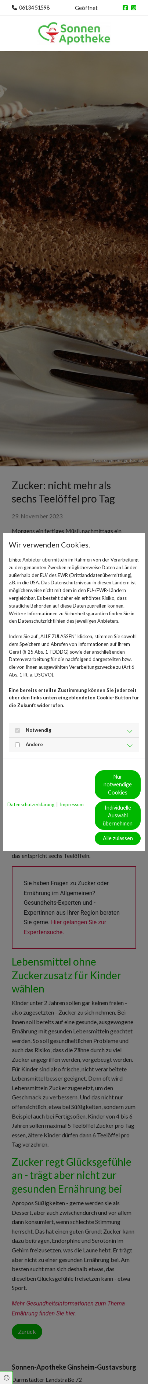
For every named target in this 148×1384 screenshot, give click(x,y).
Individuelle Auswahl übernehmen (118, 815)
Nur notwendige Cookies (118, 784)
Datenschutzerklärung (30, 804)
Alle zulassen (118, 838)
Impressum (72, 804)
